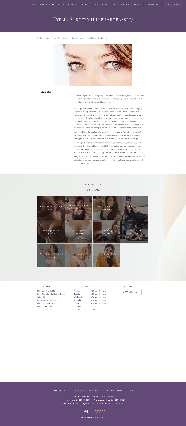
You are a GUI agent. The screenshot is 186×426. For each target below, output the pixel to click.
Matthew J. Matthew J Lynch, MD (48, 38)
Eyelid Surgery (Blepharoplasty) (98, 38)
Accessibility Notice (114, 390)
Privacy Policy (80, 390)
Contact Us (129, 390)
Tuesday (92, 293)
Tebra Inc (68, 390)
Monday (92, 290)
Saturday (92, 306)
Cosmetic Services (78, 38)
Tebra (103, 417)
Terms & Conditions (96, 390)
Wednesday (92, 297)
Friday (92, 303)
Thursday (92, 300)
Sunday (92, 309)
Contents (65, 38)
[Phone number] (130, 292)
